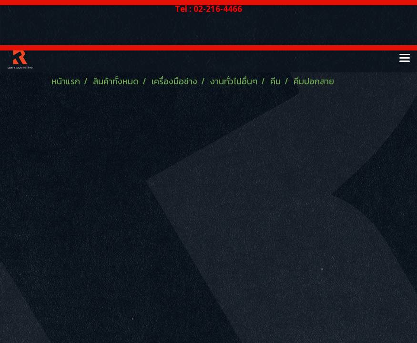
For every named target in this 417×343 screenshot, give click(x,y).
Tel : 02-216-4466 (208, 8)
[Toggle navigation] (404, 58)
